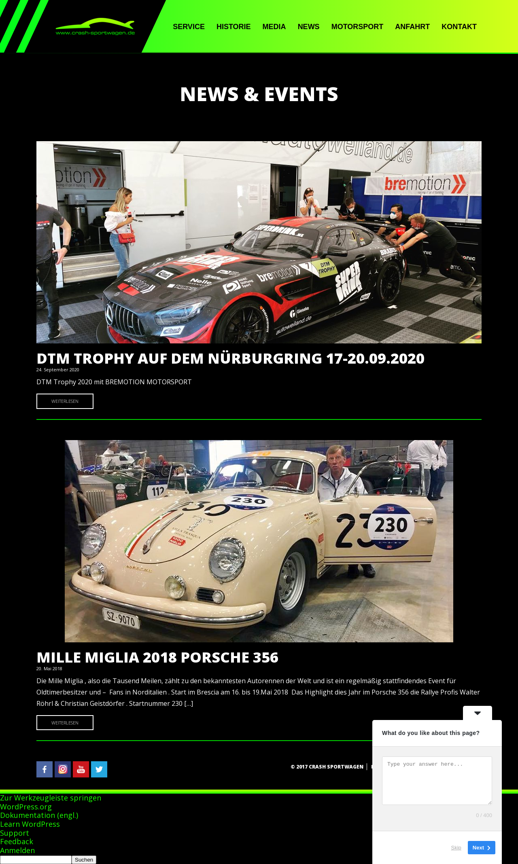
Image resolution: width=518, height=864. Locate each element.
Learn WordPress (30, 824)
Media (274, 27)
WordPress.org (26, 806)
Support (14, 833)
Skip (456, 848)
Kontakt (459, 27)
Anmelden (17, 850)
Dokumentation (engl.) (39, 815)
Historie (234, 27)
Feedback (16, 841)
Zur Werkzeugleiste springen (50, 798)
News (309, 27)
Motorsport (357, 27)
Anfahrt (412, 27)
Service (189, 27)
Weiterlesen (65, 401)
